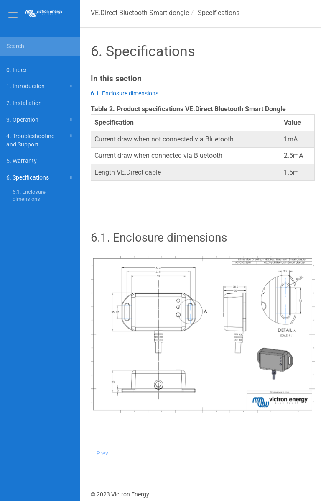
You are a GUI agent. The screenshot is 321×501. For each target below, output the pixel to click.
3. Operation (40, 119)
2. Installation (24, 103)
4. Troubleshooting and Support (40, 139)
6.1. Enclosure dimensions (29, 196)
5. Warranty (21, 160)
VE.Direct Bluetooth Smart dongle (140, 13)
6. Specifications (40, 177)
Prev (102, 453)
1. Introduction (40, 86)
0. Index (16, 70)
